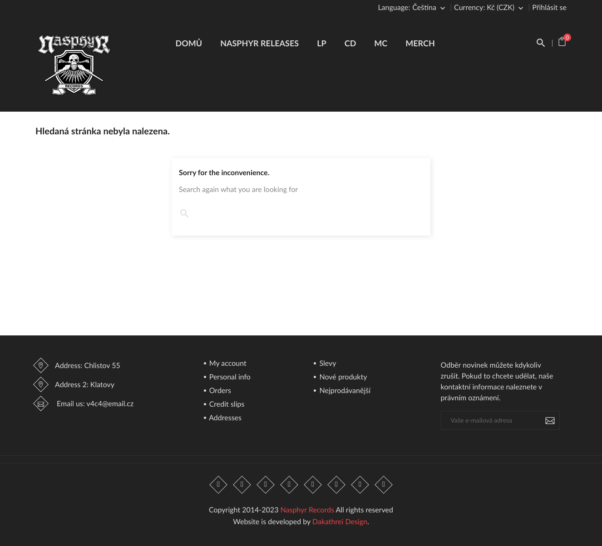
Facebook (218, 485)
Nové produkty (342, 377)
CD (350, 43)
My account (227, 364)
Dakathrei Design (339, 521)
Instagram (360, 485)
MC (380, 43)
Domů (189, 43)
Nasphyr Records (307, 510)
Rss (266, 485)
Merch (420, 43)
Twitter (242, 485)
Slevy (326, 364)
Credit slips (226, 404)
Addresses (224, 418)
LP (321, 43)
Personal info (229, 377)
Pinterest (313, 485)
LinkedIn (384, 485)
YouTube (289, 485)
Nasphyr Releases (259, 43)
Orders (219, 391)
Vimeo (336, 485)
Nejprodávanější (343, 391)
